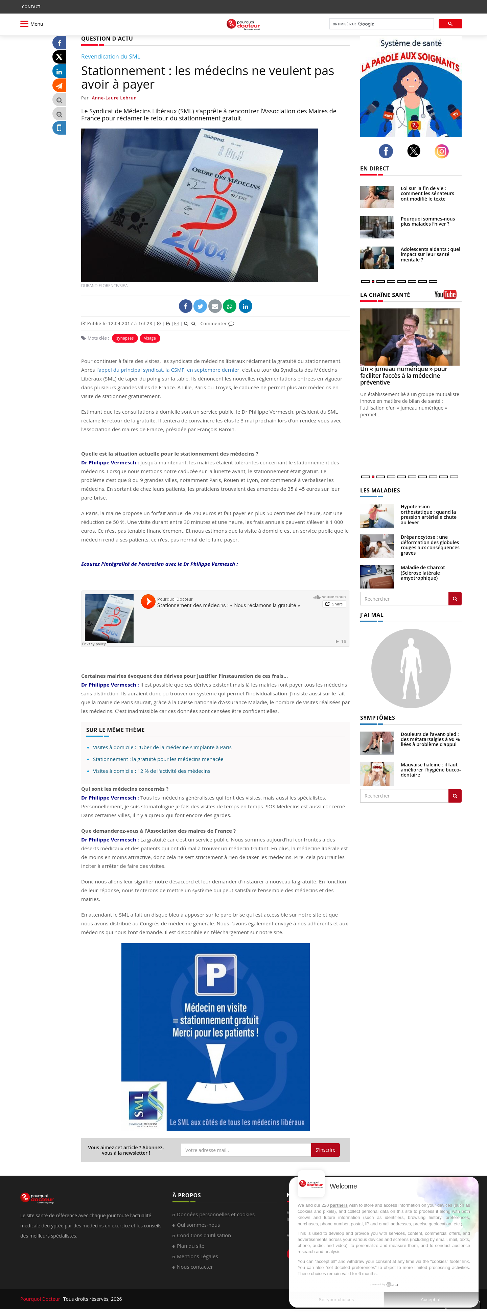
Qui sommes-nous (198, 1224)
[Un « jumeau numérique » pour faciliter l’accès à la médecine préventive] (411, 337)
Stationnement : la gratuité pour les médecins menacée (158, 759)
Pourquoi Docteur (41, 1299)
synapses (125, 338)
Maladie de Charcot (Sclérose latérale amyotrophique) (423, 572)
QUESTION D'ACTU (107, 38)
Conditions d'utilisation (204, 1235)
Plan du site (190, 1245)
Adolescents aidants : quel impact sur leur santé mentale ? (430, 254)
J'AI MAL (372, 615)
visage (150, 338)
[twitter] (416, 151)
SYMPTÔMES (377, 717)
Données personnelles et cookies (216, 1214)
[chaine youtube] (448, 296)
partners (339, 1205)
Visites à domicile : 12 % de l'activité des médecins (151, 770)
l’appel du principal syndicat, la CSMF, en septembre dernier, (168, 369)
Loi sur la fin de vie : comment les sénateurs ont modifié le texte (427, 193)
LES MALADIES (380, 490)
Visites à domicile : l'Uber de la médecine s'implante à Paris (162, 747)
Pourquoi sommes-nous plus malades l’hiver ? (428, 221)
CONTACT (31, 6)
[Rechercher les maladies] (455, 598)
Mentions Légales (197, 1256)
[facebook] (388, 151)
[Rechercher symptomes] (455, 796)
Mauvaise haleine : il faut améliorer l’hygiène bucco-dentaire (431, 769)
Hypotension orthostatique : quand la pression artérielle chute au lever (429, 514)
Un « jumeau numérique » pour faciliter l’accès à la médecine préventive (403, 375)
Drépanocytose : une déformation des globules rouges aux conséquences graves (430, 545)
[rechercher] (381, 24)
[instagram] (444, 151)
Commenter (217, 323)
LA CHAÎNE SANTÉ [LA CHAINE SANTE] (385, 295)
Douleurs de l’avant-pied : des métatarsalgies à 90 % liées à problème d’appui (430, 739)
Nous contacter (195, 1266)
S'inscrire (325, 1150)
